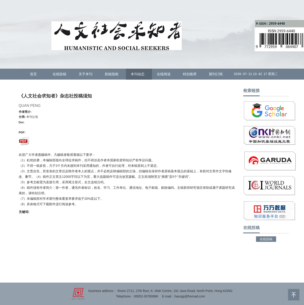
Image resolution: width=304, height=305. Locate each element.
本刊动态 (139, 74)
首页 (35, 74)
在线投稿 (61, 74)
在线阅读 (165, 74)
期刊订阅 (217, 74)
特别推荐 (191, 74)
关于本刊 (87, 74)
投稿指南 (113, 74)
